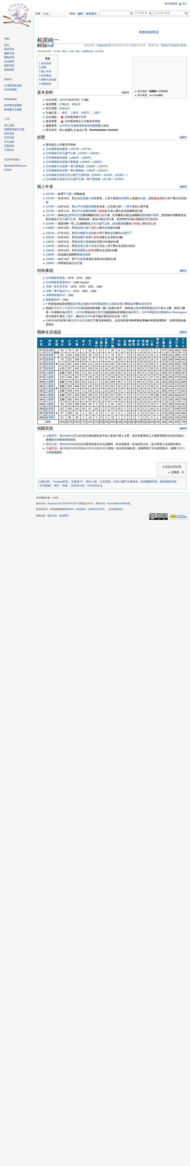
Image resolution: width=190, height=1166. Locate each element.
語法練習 (9, 61)
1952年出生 (78, 485)
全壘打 (125, 233)
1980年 (50, 227)
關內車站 (102, 448)
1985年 (94, 153)
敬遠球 (111, 233)
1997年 (102, 166)
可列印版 (9, 137)
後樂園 (50, 299)
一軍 (70, 166)
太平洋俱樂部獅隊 (86, 206)
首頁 (6, 45)
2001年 (102, 170)
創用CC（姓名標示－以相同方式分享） (86, 509)
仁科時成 (96, 237)
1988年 (86, 157)
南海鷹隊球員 (149, 481)
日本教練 (45, 485)
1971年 (74, 149)
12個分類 (44, 481)
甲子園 (67, 193)
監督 (68, 215)
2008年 (67, 448)
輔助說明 (9, 57)
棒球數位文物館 (13, 109)
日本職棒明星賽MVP (58, 282)
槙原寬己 (119, 303)
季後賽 (55, 295)
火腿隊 (50, 372)
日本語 (8, 169)
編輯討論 (9, 53)
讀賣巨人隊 (107, 303)
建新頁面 (9, 65)
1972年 (80, 312)
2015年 (118, 179)
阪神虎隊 (62, 157)
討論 (46, 13)
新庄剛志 (78, 303)
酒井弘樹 (51, 444)
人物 (71, 51)
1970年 (63, 125)
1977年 (86, 149)
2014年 (107, 179)
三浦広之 (93, 227)
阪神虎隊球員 (168, 481)
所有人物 (91, 481)
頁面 (38, 13)
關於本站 (52, 515)
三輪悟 (101, 211)
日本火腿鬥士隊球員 (125, 481)
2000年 (67, 444)
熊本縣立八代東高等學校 (66, 308)
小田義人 (136, 223)
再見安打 (146, 303)
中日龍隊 (62, 166)
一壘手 (63, 112)
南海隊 (50, 350)
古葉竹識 (100, 312)
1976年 (88, 316)
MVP (62, 295)
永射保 (90, 233)
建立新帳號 (171, 3)
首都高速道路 (79, 320)
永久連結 (9, 141)
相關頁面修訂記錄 (14, 129)
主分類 (57, 51)
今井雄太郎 (95, 245)
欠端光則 (51, 448)
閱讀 (72, 13)
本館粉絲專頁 (149, 32)
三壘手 (74, 112)
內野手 (69, 312)
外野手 (85, 112)
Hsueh (119, 503)
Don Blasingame (177, 312)
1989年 (85, 161)
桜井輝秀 (123, 198)
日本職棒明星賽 (55, 277)
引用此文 (9, 149)
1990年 (67, 435)
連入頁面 (9, 125)
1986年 (74, 157)
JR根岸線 (91, 448)
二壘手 (96, 112)
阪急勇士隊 (81, 227)
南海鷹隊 (92, 125)
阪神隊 (50, 408)
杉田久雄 (150, 223)
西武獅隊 (80, 233)
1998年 (91, 170)
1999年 (93, 303)
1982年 (50, 237)
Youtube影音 (60, 481)
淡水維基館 (10, 89)
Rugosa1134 (54, 503)
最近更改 (9, 49)
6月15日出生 (95, 485)
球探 (86, 175)
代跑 (143, 198)
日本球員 (99, 51)
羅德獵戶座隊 (150, 215)
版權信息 (118, 509)
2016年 (119, 175)
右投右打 (64, 108)
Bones (110, 503)
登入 (184, 3)
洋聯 (48, 295)
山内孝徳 (91, 250)
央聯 (56, 439)
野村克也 (76, 215)
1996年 (91, 166)
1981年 (50, 233)
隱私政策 (40, 515)
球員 (78, 51)
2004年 (96, 175)
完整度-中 (77, 481)
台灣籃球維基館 (13, 85)
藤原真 (158, 198)
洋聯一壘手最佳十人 (58, 291)
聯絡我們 (9, 69)
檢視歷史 (91, 13)
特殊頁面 (9, 133)
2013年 (108, 175)
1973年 (50, 198)
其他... (128, 503)
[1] (130, 232)
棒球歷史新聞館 (13, 105)
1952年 (63, 99)
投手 (157, 308)
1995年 (97, 161)
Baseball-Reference (15, 165)
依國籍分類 (87, 51)
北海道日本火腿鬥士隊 (70, 175)
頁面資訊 (9, 145)
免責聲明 (63, 515)
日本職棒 (73, 125)
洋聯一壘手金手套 (57, 286)
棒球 (64, 51)
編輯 (125, 92)
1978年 (83, 153)
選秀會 (83, 125)
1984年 (50, 250)
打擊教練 (73, 161)
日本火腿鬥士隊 (66, 153)
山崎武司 (51, 435)
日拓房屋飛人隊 (84, 198)
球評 (56, 485)
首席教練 (161, 312)
